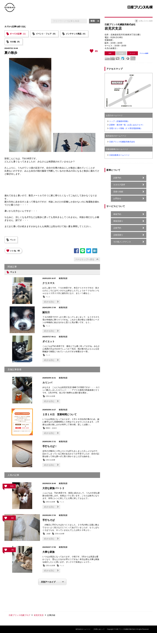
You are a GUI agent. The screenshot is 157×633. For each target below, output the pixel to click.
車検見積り (118, 221)
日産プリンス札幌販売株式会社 (122, 142)
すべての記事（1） (18, 34)
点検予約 (117, 228)
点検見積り (118, 235)
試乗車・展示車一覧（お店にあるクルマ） (126, 125)
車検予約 (117, 214)
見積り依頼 (118, 192)
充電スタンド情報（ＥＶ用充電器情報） (125, 128)
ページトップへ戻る (84, 259)
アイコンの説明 (144, 53)
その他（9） (15, 42)
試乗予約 (117, 178)
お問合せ (117, 198)
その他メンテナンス (122, 242)
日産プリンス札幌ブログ (19, 615)
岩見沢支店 (39, 615)
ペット (13, 240)
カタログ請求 (119, 185)
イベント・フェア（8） (46, 34)
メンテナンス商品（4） (76, 34)
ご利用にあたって (99, 629)
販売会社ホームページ (83, 629)
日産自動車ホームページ (119, 155)
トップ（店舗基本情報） (119, 121)
